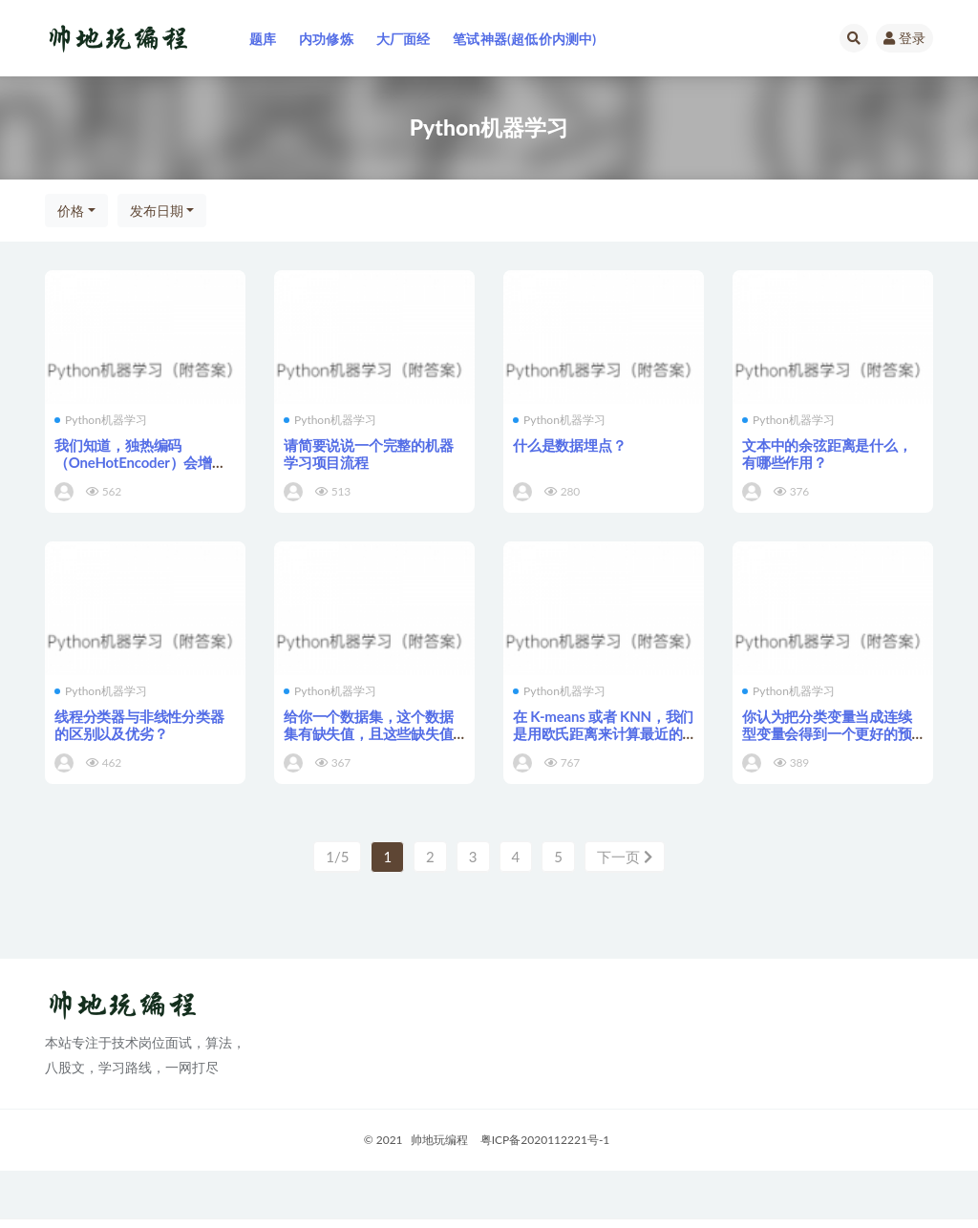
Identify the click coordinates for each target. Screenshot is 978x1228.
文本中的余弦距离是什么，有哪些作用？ (827, 453)
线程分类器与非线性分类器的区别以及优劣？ (139, 725)
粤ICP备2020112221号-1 (545, 1140)
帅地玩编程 (439, 1140)
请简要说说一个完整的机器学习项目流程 (369, 453)
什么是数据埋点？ (569, 445)
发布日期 (156, 210)
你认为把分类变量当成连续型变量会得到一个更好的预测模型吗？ (827, 733)
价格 (70, 210)
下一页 (624, 856)
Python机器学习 (100, 420)
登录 (904, 38)
